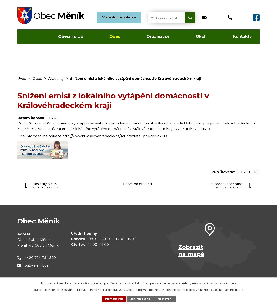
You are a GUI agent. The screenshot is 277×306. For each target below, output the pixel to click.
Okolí (201, 36)
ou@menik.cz (36, 265)
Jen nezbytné (140, 299)
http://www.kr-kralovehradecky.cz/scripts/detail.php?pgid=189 (114, 136)
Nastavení (165, 299)
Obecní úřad (70, 36)
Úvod (29, 36)
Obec (114, 36)
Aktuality (56, 79)
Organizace (158, 36)
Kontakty (242, 36)
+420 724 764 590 (40, 258)
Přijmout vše (113, 299)
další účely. (229, 283)
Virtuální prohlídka (119, 17)
